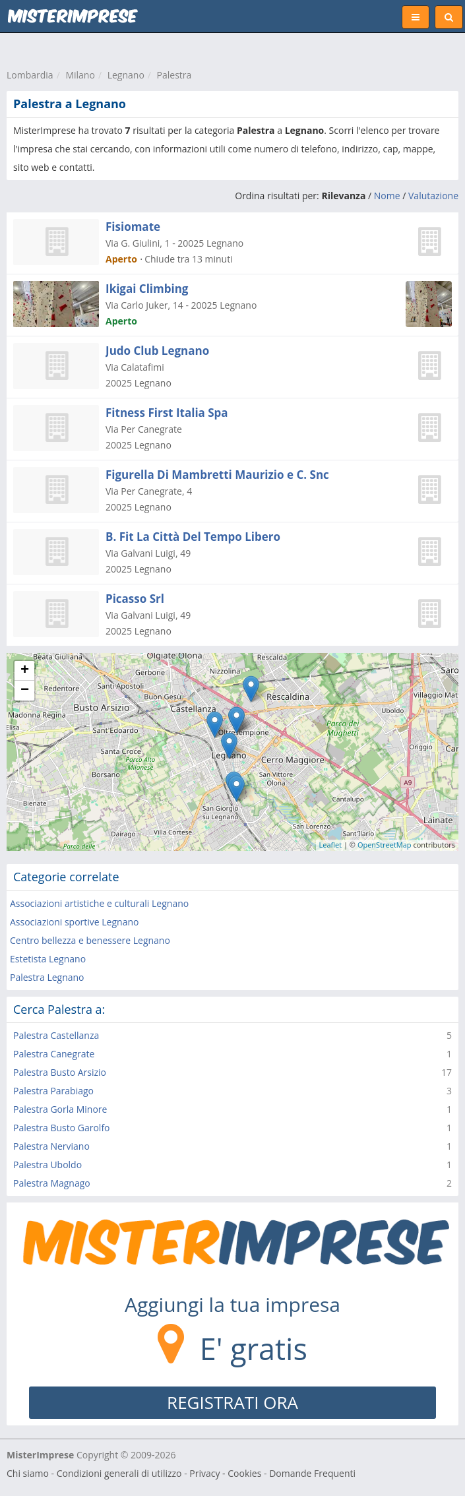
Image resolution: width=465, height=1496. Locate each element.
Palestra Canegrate (53, 1053)
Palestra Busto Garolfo (61, 1127)
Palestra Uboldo (47, 1164)
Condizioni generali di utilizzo (119, 1473)
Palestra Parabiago (53, 1090)
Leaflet (330, 845)
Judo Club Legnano (157, 350)
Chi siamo (28, 1473)
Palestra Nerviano (51, 1146)
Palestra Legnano (47, 977)
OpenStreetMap (384, 845)
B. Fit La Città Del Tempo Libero (193, 536)
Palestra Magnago (51, 1183)
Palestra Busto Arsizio (59, 1072)
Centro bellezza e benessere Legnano (90, 940)
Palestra (174, 75)
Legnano (126, 75)
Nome (387, 195)
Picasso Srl (135, 598)
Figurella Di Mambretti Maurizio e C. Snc (217, 474)
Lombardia (30, 75)
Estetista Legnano (48, 958)
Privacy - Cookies (225, 1473)
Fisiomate (133, 226)
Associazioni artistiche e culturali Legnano (99, 903)
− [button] (24, 691)
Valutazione (433, 195)
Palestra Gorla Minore (60, 1109)
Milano (79, 75)
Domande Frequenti (312, 1473)
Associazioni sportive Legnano (74, 922)
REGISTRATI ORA (232, 1402)
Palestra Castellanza (56, 1035)
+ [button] (24, 671)
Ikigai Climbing (147, 288)
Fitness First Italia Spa (167, 412)
